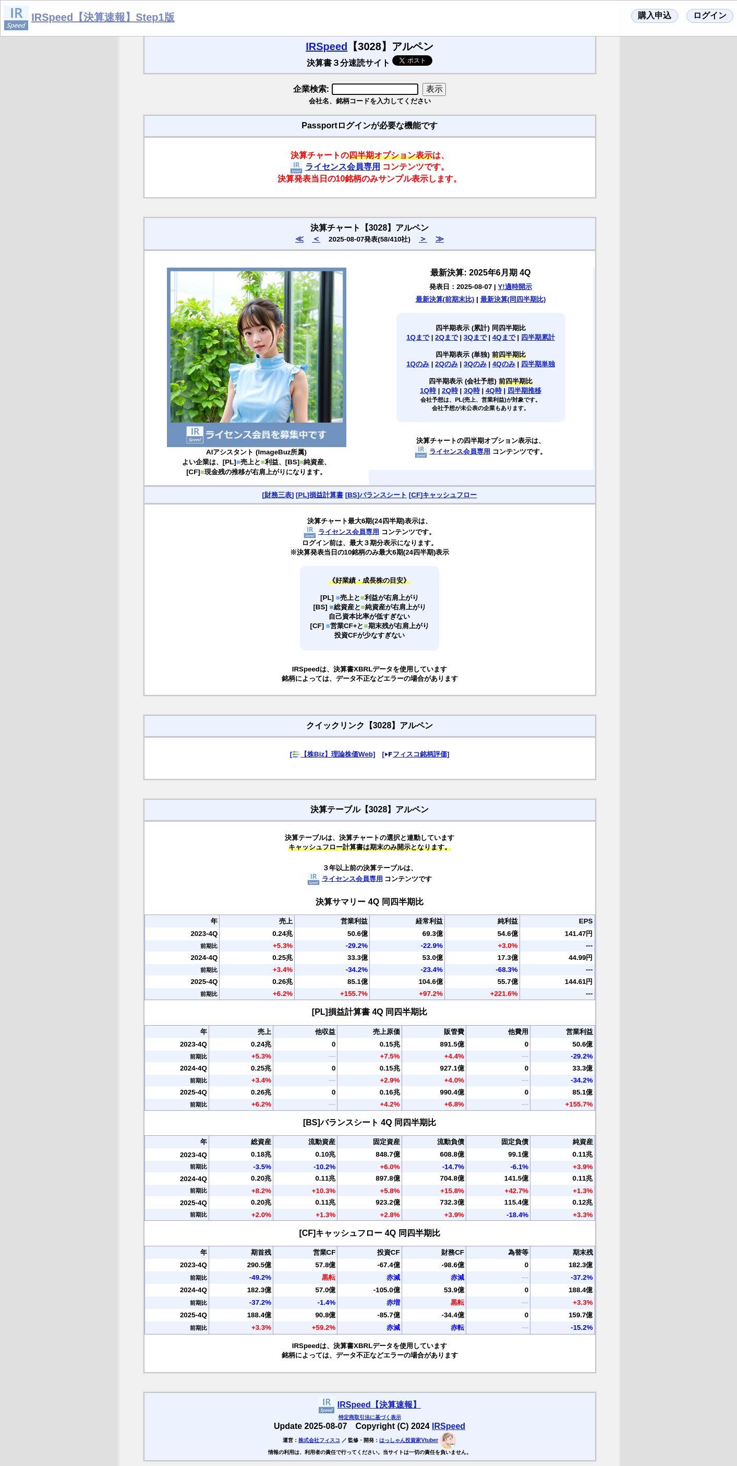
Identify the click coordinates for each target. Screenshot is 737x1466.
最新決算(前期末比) (445, 299)
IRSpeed (326, 46)
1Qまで (417, 337)
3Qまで (475, 337)
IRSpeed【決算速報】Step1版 (102, 17)
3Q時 (472, 390)
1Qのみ (417, 364)
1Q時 (428, 390)
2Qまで (446, 337)
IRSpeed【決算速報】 (379, 1404)
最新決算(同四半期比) (513, 299)
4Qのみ (503, 364)
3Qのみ (475, 364)
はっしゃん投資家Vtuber (408, 1440)
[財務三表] (278, 495)
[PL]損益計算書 (319, 495)
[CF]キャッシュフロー (443, 495)
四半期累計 (538, 337)
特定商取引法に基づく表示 (370, 1417)
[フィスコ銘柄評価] (415, 754)
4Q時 (494, 390)
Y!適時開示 (514, 287)
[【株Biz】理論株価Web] (333, 754)
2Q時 (450, 390)
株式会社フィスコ (319, 1440)
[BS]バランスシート (376, 495)
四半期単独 (538, 364)
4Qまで (503, 337)
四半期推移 (524, 390)
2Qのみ (446, 364)
